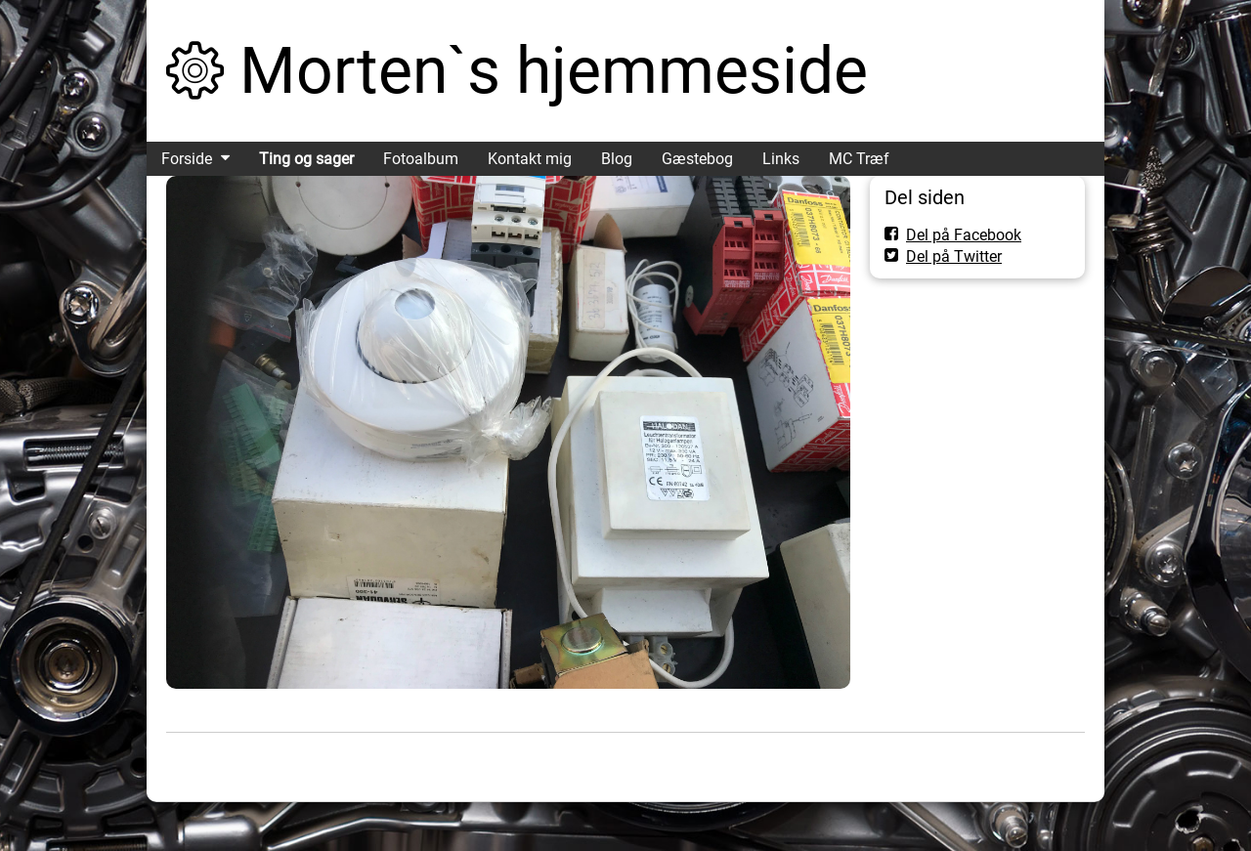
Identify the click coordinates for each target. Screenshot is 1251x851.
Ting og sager (306, 158)
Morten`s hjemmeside (553, 70)
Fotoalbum (420, 158)
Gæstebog (697, 158)
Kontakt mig (530, 158)
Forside (186, 158)
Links (780, 158)
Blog (616, 158)
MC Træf (859, 158)
